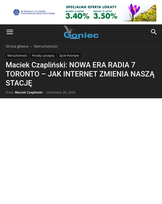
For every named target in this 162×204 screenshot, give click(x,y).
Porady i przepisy (43, 56)
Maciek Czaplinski (28, 92)
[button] (10, 32)
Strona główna (17, 46)
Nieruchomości (45, 46)
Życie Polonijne (69, 56)
